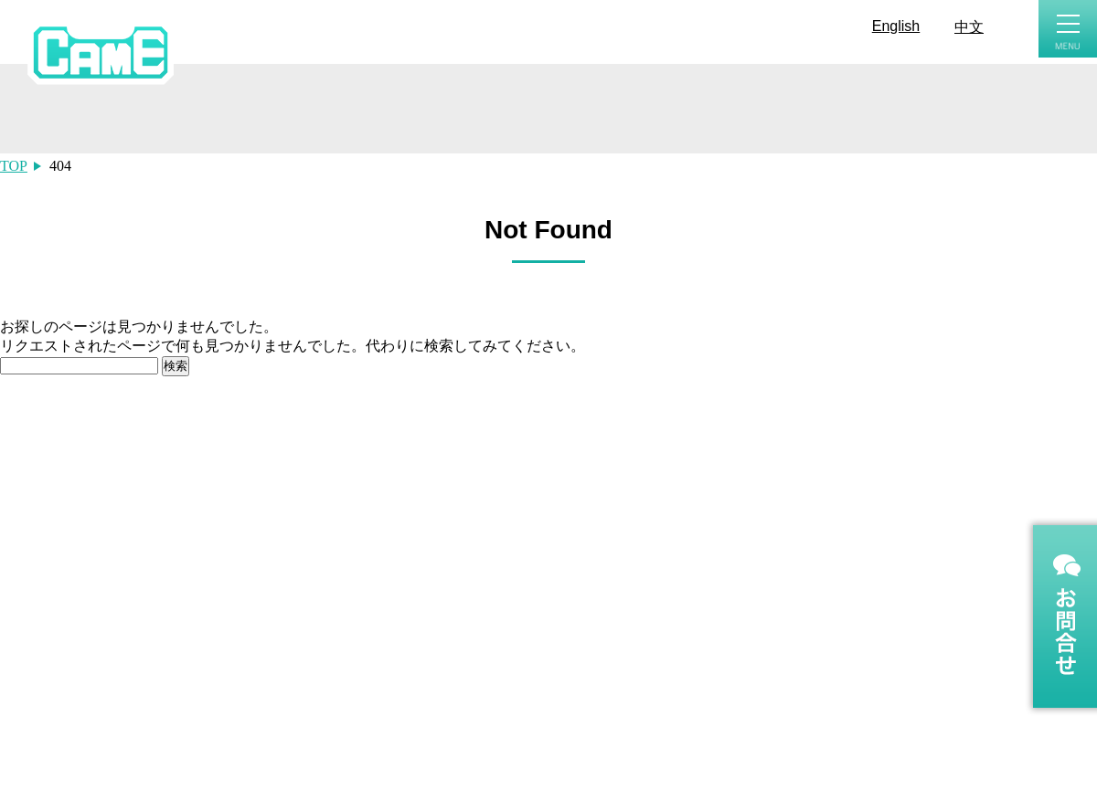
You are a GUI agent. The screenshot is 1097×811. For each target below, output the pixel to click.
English (896, 26)
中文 (969, 27)
